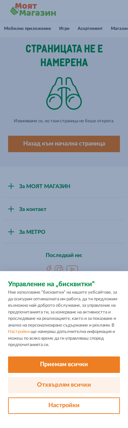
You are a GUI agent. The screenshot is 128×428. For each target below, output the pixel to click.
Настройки (19, 332)
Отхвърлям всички (64, 385)
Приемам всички (64, 364)
